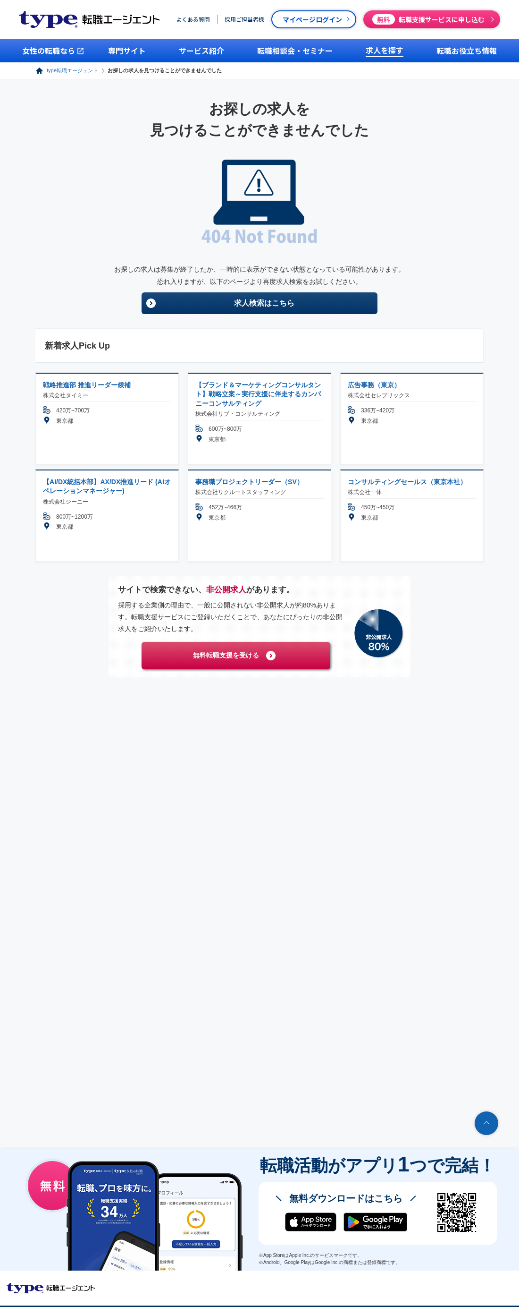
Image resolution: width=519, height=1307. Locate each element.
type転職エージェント (72, 70)
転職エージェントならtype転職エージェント (51, 1288)
